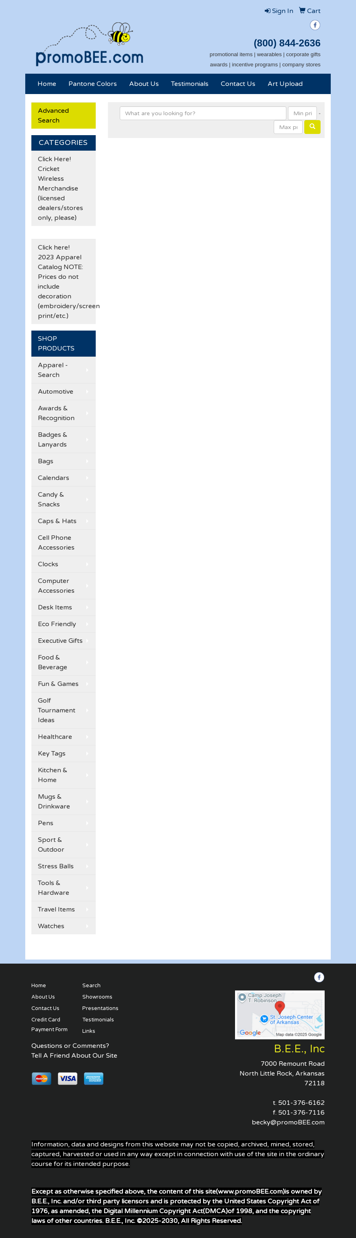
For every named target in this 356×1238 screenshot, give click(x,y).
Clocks (48, 564)
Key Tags (52, 753)
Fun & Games (58, 684)
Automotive (55, 392)
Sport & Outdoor (51, 845)
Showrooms (97, 997)
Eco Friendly (57, 624)
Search (91, 985)
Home (46, 84)
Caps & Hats (57, 521)
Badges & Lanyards (53, 440)
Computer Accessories (56, 586)
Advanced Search (53, 116)
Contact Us (238, 84)
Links (88, 1031)
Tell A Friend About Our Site (74, 1056)
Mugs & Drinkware (54, 802)
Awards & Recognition (56, 413)
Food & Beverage (52, 662)
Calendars (53, 478)
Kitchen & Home (53, 775)
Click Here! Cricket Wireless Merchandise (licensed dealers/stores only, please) (60, 188)
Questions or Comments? (70, 1046)
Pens (45, 823)
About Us (144, 84)
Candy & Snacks (51, 499)
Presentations (100, 1008)
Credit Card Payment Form (49, 1025)
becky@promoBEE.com (288, 1122)
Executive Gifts (60, 641)
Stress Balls (56, 866)
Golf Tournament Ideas (56, 710)
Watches (51, 926)
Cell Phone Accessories (56, 543)
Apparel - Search (53, 370)
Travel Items (56, 909)
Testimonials (190, 84)
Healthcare (55, 737)
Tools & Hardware (53, 888)
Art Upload (285, 84)
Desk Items (55, 607)
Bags (45, 461)
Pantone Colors (92, 84)
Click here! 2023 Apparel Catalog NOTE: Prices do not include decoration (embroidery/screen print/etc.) (67, 281)
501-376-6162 (301, 1103)
